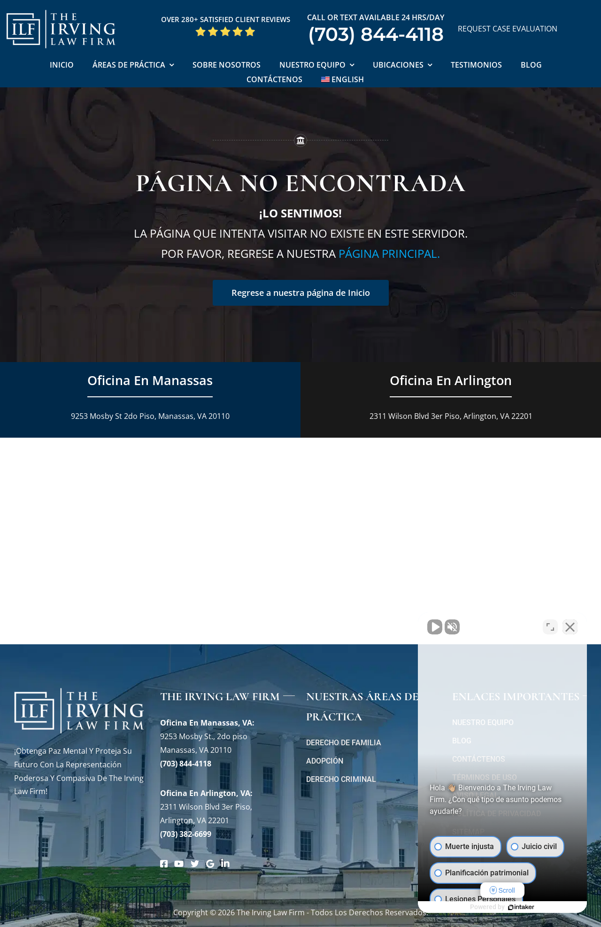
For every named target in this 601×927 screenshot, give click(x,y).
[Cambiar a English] (342, 80)
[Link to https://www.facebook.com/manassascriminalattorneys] (164, 863)
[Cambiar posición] (550, 626)
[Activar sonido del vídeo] (434, 626)
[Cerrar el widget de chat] (570, 626)
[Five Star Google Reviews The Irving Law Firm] (225, 29)
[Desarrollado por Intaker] (521, 907)
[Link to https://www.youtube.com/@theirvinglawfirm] (179, 863)
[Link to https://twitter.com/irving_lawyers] (195, 863)
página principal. (389, 253)
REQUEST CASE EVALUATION (507, 28)
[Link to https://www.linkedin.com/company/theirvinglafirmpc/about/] (225, 863)
